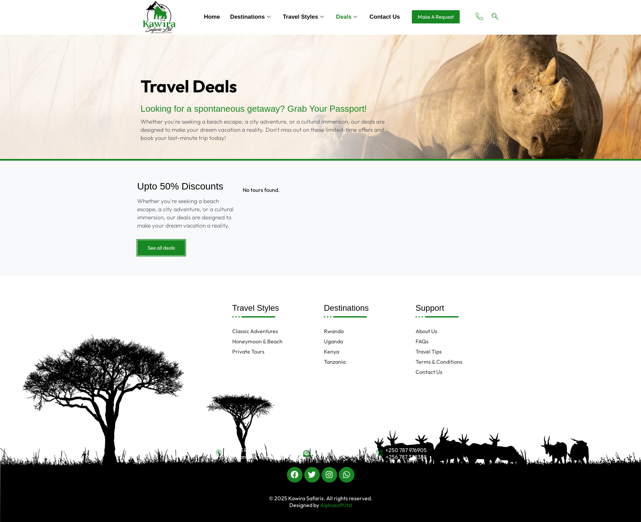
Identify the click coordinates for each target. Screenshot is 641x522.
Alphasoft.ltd (335, 505)
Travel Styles (303, 17)
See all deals (161, 248)
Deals (346, 17)
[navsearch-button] (495, 17)
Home (212, 17)
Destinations (250, 17)
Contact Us (384, 17)
